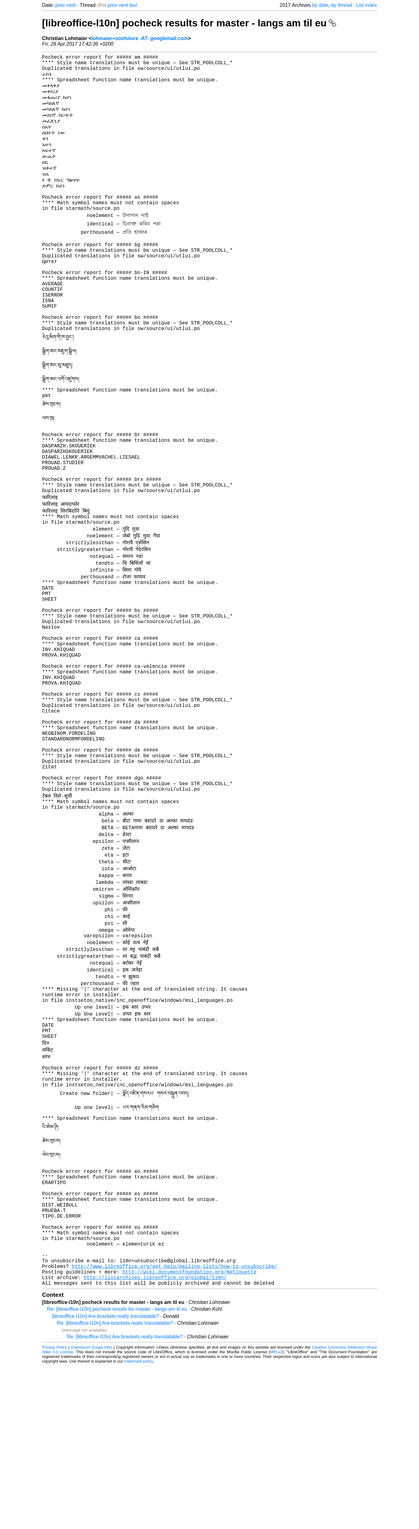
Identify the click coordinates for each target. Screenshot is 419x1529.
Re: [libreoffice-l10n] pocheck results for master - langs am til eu (117, 1472)
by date (320, 5)
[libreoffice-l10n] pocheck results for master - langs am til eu (189, 23)
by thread (341, 5)
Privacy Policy (54, 1510)
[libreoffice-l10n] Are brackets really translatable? (105, 1479)
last (133, 5)
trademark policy (138, 1524)
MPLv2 (276, 1515)
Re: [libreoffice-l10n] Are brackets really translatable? (115, 1486)
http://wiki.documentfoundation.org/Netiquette (189, 1432)
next (71, 5)
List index (366, 5)
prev (60, 5)
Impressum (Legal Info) (91, 1510)
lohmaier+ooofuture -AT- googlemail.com (139, 38)
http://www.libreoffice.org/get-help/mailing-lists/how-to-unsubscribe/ (174, 1425)
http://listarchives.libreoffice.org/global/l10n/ (155, 1439)
